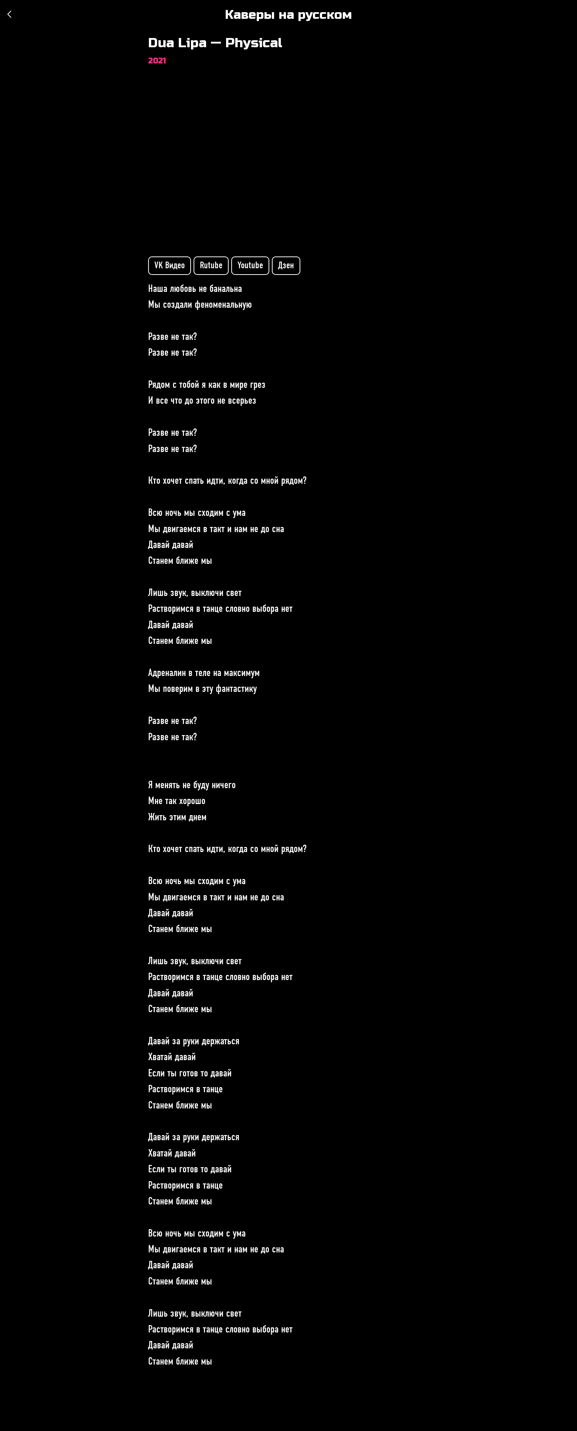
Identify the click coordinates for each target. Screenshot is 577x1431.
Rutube (211, 265)
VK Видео (169, 265)
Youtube (250, 265)
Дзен (286, 265)
